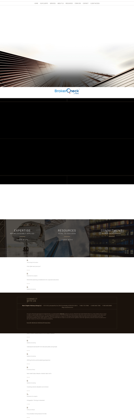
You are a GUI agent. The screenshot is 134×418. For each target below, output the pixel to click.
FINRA (61, 313)
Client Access (95, 3)
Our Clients (44, 3)
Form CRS (78, 3)
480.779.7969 (84, 305)
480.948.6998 (107, 305)
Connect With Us (31, 300)
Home (36, 3)
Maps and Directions (67, 307)
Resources (69, 3)
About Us (61, 3)
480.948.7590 (96, 305)
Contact (85, 3)
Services (52, 3)
